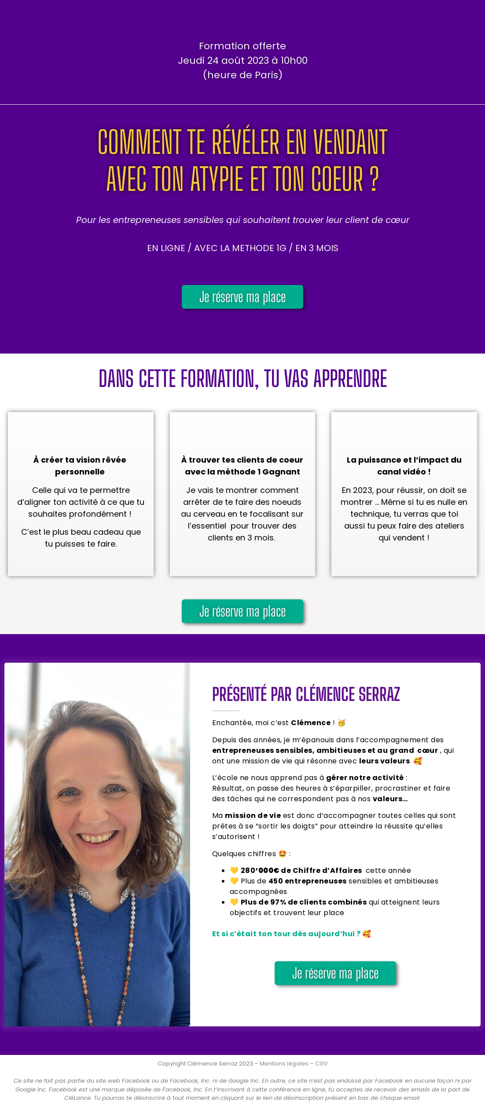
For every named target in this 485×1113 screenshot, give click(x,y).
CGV (321, 1063)
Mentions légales (284, 1063)
